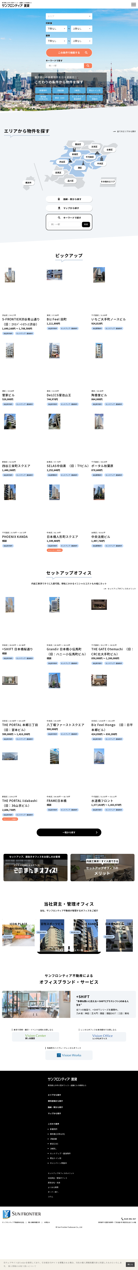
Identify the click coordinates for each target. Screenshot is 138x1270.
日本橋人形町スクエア (62, 536)
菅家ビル (8, 395)
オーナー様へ (53, 1230)
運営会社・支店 (54, 1221)
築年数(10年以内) (57, 1172)
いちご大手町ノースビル (108, 319)
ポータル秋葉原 (102, 466)
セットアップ (78, 97)
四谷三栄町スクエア (16, 466)
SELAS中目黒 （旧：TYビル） (68, 466)
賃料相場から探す (55, 1139)
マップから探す (54, 1152)
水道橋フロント (102, 800)
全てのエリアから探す (126, 131)
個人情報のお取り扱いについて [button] (22, 1266)
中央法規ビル (100, 536)
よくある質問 (53, 1226)
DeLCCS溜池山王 (59, 395)
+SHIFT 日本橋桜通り (17, 649)
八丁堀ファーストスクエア (65, 725)
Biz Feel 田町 (57, 319)
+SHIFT (83, 1035)
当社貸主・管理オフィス (57, 1216)
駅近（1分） (60, 97)
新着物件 (43, 90)
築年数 (43, 97)
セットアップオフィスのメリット (122, 588)
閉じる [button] (130, 1264)
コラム (50, 1235)
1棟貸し (77, 90)
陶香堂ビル (99, 395)
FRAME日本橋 (57, 800)
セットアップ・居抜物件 (60, 1192)
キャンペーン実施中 (58, 1201)
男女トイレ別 (94, 90)
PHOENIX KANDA (15, 536)
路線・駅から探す (55, 1146)
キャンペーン (95, 97)
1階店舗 (60, 90)
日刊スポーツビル (52, 959)
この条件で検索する (69, 52)
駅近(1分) (54, 1182)
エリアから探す (54, 1133)
